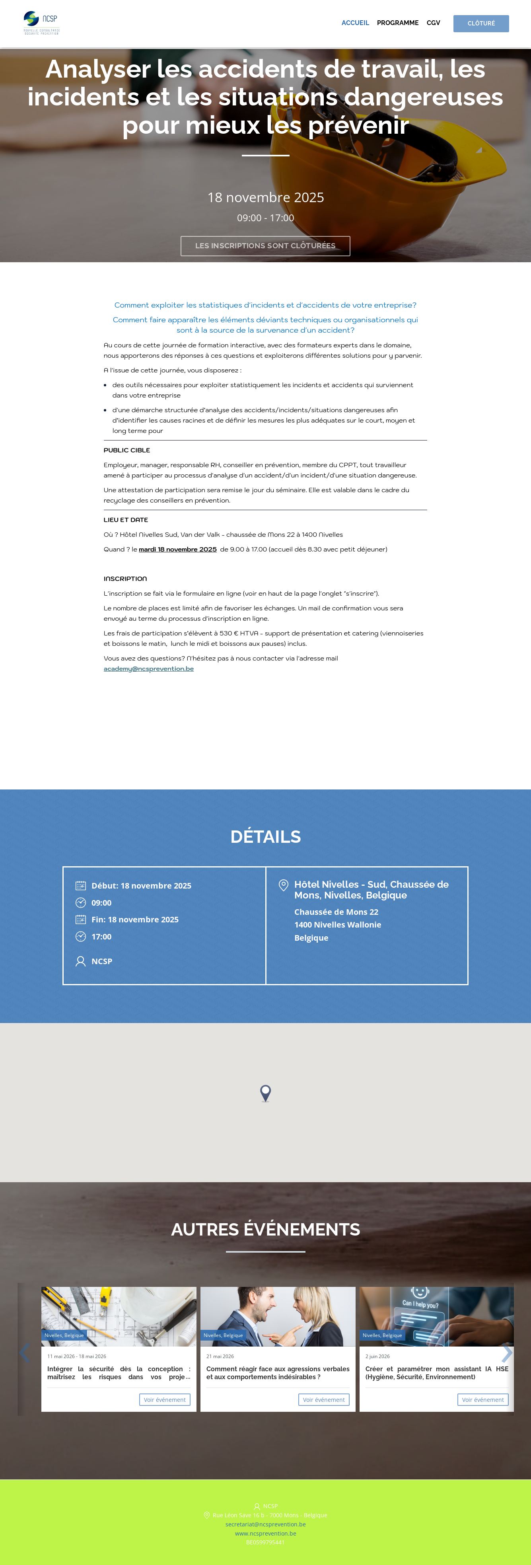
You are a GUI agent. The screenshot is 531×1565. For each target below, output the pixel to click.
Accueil (358, 23)
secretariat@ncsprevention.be (266, 1524)
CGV (436, 23)
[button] (266, 1094)
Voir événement (165, 1400)
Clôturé (482, 24)
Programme (400, 23)
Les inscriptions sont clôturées (265, 246)
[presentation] (24, 1354)
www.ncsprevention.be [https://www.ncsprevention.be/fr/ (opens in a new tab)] (265, 1533)
